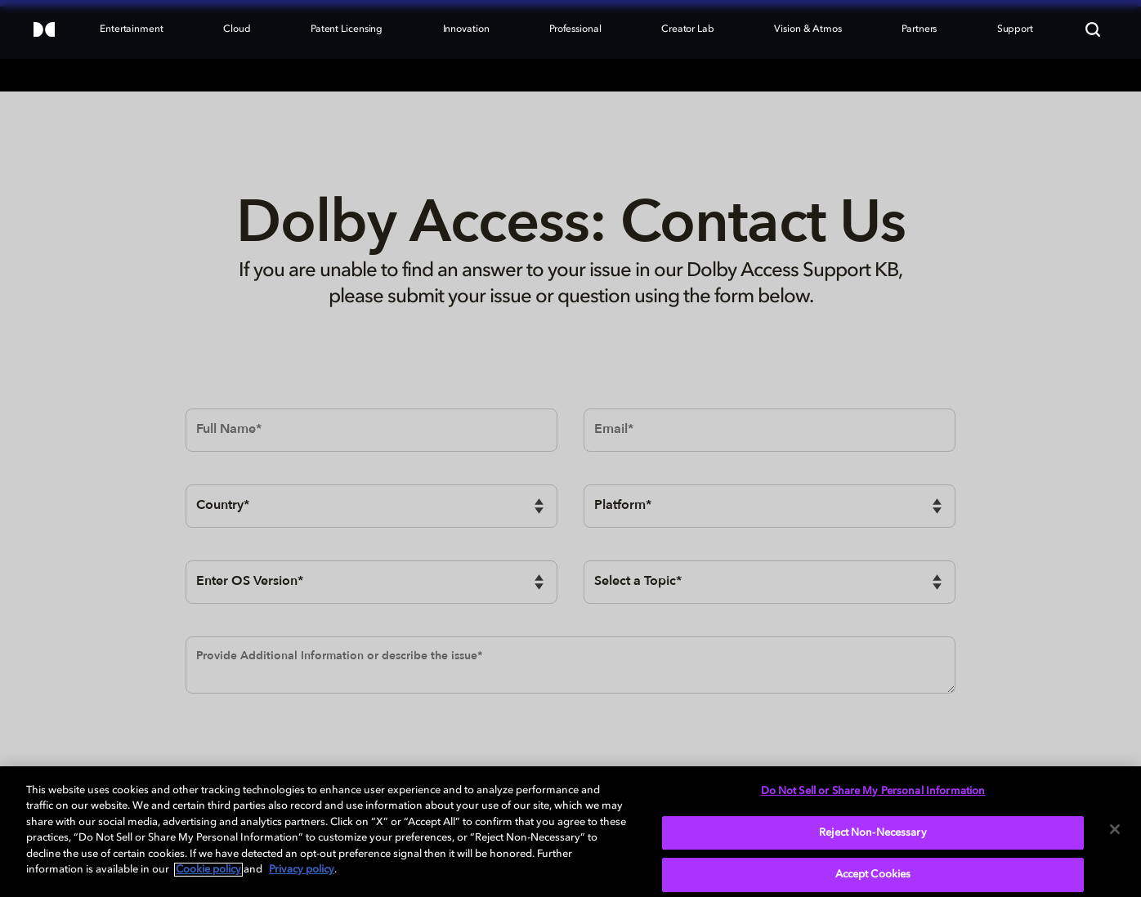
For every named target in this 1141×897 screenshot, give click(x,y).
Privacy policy (301, 869)
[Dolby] (44, 30)
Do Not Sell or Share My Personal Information (873, 791)
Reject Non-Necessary (873, 833)
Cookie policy (208, 869)
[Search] (1092, 29)
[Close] (1115, 829)
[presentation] (310, 751)
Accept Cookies (873, 874)
